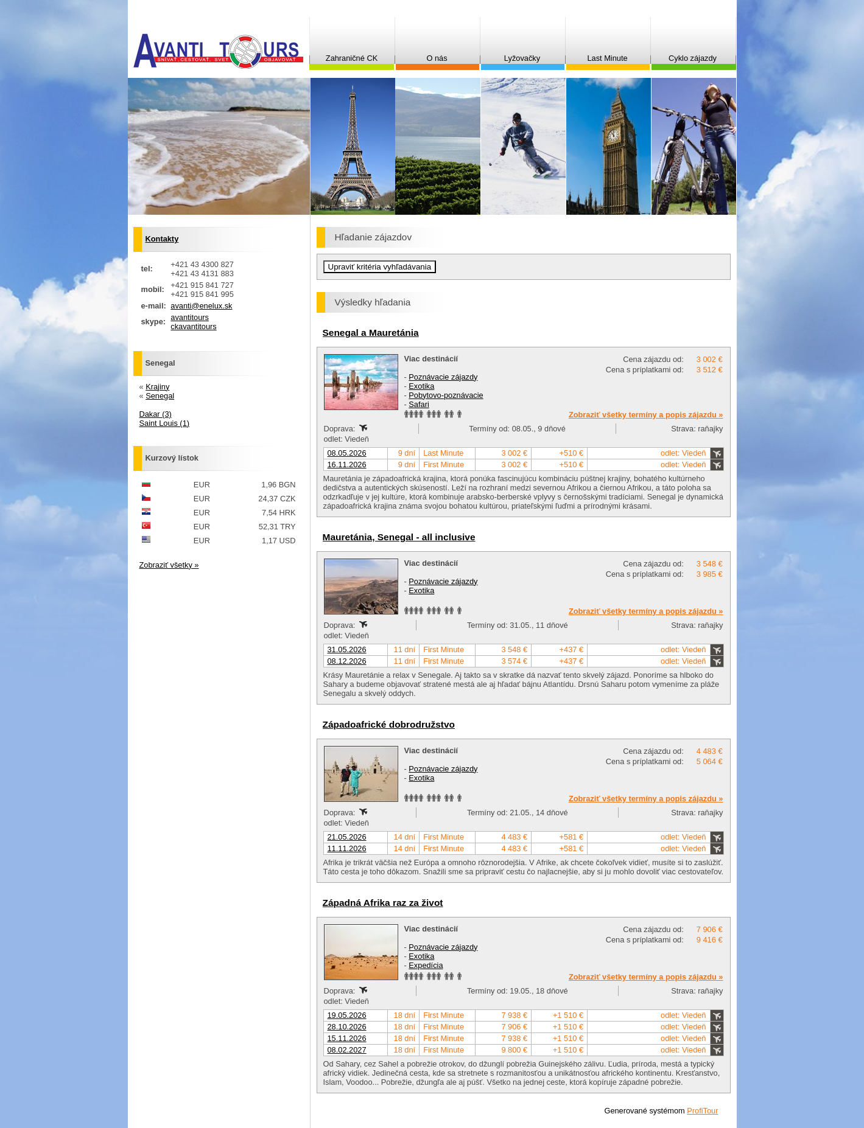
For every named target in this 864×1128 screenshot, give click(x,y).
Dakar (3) (155, 414)
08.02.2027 (347, 1049)
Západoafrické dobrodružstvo (389, 724)
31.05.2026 (347, 649)
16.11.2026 (347, 464)
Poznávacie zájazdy (443, 376)
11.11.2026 (347, 848)
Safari (419, 404)
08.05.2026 (347, 453)
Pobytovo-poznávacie (446, 395)
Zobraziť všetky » (169, 564)
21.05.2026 (347, 836)
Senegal (160, 395)
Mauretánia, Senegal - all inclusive (399, 537)
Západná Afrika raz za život (383, 902)
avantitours (189, 317)
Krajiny (157, 386)
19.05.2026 (347, 1015)
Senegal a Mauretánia (371, 332)
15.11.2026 (347, 1038)
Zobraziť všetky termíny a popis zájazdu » (646, 414)
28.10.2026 (347, 1026)
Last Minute (607, 58)
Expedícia (426, 965)
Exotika (421, 386)
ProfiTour (702, 1110)
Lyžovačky (522, 58)
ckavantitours (193, 326)
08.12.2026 (347, 661)
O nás (436, 58)
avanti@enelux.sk (201, 305)
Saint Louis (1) (164, 423)
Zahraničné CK (352, 58)
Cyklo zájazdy (693, 58)
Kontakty (162, 238)
